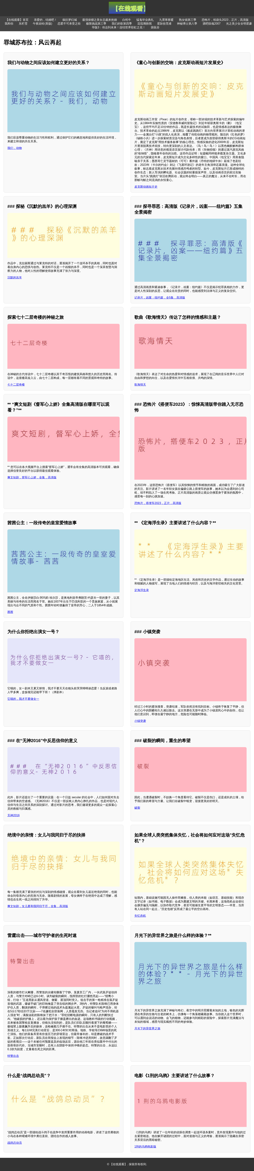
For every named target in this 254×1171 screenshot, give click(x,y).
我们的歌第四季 (122, 23)
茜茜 (10, 611)
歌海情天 (140, 384)
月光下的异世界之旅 (147, 1028)
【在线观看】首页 (17, 19)
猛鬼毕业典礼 (145, 19)
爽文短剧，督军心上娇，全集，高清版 (31, 477)
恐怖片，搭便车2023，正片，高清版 (157, 503)
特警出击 (13, 1055)
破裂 (137, 807)
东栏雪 (23, 23)
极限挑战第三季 (96, 23)
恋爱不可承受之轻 (69, 23)
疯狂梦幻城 (69, 19)
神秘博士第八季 (187, 23)
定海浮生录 (141, 590)
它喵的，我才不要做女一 (23, 698)
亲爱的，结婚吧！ (45, 19)
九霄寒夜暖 (166, 19)
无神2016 (13, 815)
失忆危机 (140, 915)
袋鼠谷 (155, 27)
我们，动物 (14, 148)
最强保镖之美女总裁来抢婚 (99, 19)
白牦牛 (126, 19)
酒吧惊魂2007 (212, 23)
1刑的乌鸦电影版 (145, 1146)
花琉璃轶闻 (144, 23)
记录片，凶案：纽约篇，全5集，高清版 (159, 297)
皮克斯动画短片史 (145, 186)
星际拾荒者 (164, 23)
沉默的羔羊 (14, 277)
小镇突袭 (140, 720)
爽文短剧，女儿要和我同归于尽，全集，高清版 (37, 906)
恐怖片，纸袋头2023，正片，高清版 (225, 19)
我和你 (9, 23)
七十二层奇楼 (16, 384)
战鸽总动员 (14, 1142)
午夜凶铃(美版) (42, 23)
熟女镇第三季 (187, 19)
